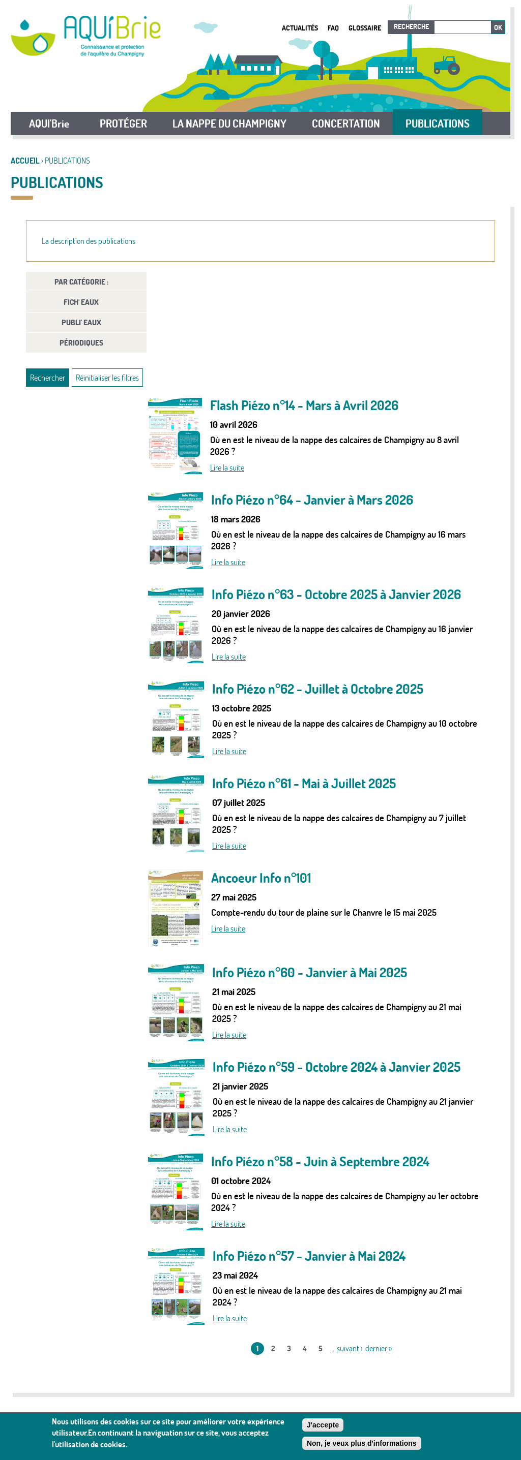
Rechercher (47, 377)
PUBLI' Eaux (81, 322)
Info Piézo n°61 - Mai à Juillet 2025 (304, 783)
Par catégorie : (81, 282)
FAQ (333, 27)
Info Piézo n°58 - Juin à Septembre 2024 (320, 1161)
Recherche (411, 26)
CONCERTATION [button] (346, 123)
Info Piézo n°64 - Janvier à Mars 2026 (312, 499)
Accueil (25, 161)
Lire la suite (227, 467)
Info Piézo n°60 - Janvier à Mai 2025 (309, 972)
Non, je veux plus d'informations (362, 1443)
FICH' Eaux (81, 302)
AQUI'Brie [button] (49, 123)
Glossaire (365, 27)
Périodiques (81, 343)
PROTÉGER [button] (123, 123)
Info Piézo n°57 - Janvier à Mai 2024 (309, 1256)
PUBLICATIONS (438, 123)
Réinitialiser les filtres (107, 377)
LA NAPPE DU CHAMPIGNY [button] (229, 123)
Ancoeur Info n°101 (261, 877)
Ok (498, 27)
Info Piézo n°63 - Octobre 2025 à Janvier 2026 (336, 594)
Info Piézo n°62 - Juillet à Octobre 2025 (317, 688)
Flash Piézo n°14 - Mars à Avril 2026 (304, 405)
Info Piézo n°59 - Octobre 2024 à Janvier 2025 (336, 1067)
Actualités (300, 27)
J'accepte (323, 1425)
